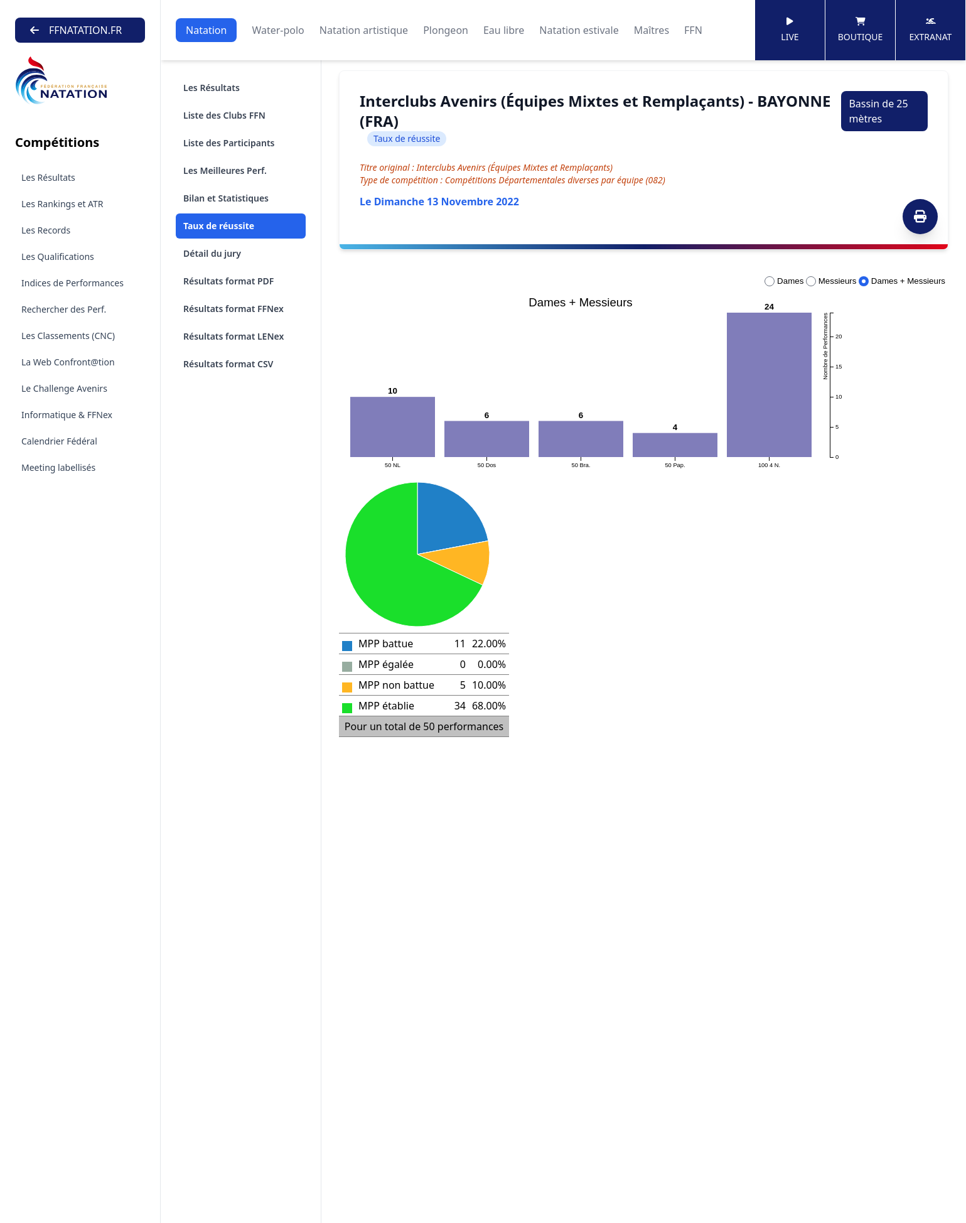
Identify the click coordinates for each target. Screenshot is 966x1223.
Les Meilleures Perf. (225, 170)
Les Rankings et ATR (62, 204)
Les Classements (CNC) (68, 336)
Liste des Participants (229, 143)
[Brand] (80, 81)
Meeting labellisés (58, 467)
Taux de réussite (218, 226)
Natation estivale (578, 30)
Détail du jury (212, 253)
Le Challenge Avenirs (64, 388)
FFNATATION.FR (76, 30)
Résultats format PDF (228, 281)
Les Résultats (48, 177)
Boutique (860, 30)
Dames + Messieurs (902, 281)
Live (789, 30)
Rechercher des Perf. (63, 309)
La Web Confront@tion (68, 362)
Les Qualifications (57, 256)
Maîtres (651, 30)
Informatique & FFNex (66, 415)
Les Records (45, 230)
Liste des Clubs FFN (224, 115)
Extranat (931, 30)
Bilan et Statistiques (226, 198)
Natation (206, 30)
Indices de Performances (72, 283)
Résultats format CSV (228, 364)
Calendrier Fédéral (59, 441)
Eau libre (503, 30)
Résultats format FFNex (233, 309)
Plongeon (445, 30)
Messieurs (831, 281)
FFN (693, 30)
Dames (784, 281)
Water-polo (278, 30)
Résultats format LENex (233, 336)
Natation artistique (363, 30)
